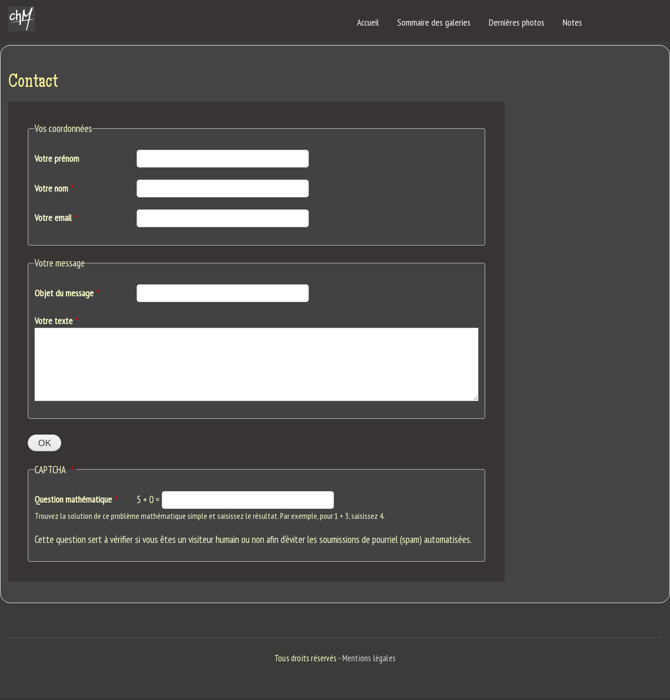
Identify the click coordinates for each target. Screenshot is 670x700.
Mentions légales (369, 658)
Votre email (53, 218)
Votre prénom (57, 158)
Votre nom (51, 188)
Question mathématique (73, 499)
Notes (572, 22)
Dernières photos (516, 22)
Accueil (368, 22)
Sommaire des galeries (434, 22)
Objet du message (64, 293)
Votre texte (54, 321)
